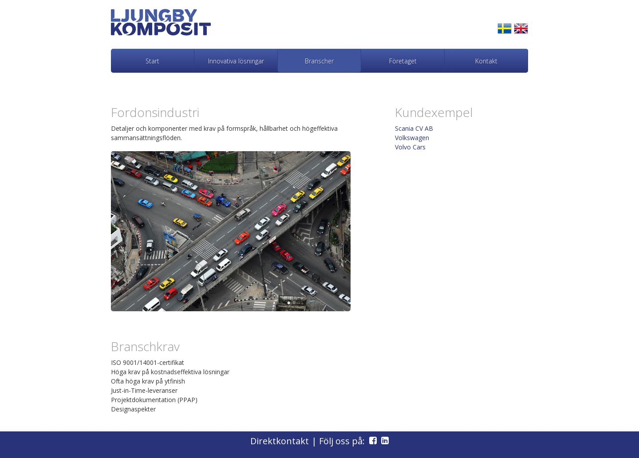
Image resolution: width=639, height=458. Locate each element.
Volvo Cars (410, 147)
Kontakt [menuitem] (486, 61)
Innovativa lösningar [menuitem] (236, 61)
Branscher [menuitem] (319, 61)
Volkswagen (412, 137)
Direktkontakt (279, 441)
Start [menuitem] (152, 61)
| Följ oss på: (345, 441)
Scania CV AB (414, 128)
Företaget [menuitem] (403, 61)
